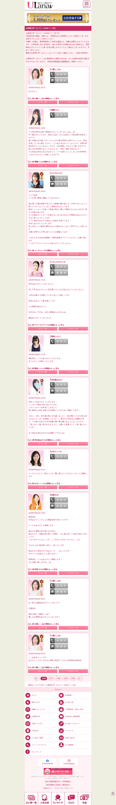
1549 (66, 678)
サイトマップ (33, 752)
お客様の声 (32, 716)
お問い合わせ (66, 738)
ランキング (65, 730)
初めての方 (32, 702)
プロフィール (73, 102)
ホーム (30, 695)
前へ (36, 678)
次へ (80, 678)
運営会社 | (66, 785)
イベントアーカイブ (35, 745)
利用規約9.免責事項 (60, 61)
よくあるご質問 (34, 738)
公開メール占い (34, 723)
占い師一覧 (65, 702)
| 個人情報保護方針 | (53, 781)
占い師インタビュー (69, 723)
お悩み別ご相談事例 (69, 716)
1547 (51, 678)
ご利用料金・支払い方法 (70, 709)
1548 (58, 678)
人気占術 (31, 730)
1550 (73, 678)
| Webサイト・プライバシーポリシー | (58, 788)
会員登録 (65, 695)
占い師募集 (65, 745)
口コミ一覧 (43, 102)
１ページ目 (55, 53)
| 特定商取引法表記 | (54, 785)
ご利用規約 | (66, 781)
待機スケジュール (35, 709)
